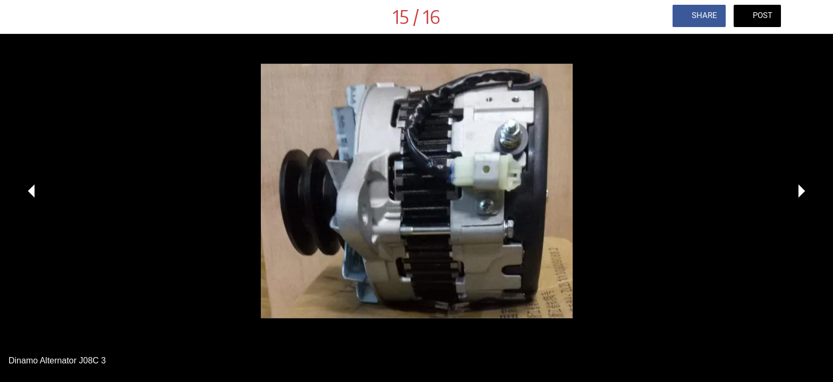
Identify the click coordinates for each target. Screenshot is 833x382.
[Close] (21, 17)
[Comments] (811, 17)
